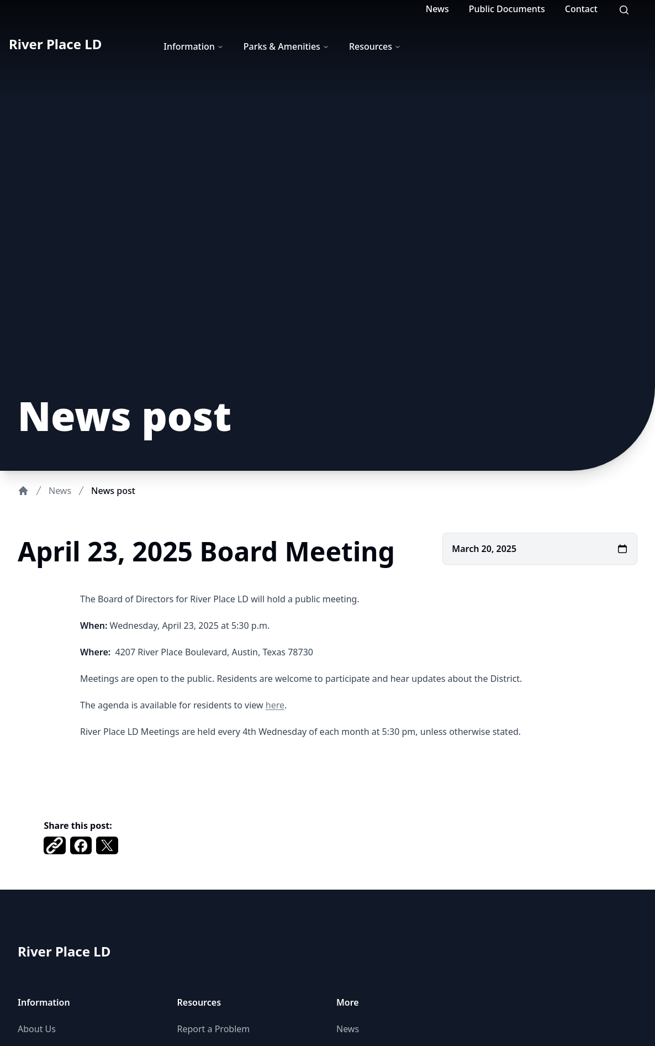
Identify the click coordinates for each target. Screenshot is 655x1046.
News (437, 9)
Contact (581, 9)
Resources (375, 46)
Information (193, 46)
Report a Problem (213, 1029)
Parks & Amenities (286, 46)
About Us (37, 1029)
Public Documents (507, 9)
